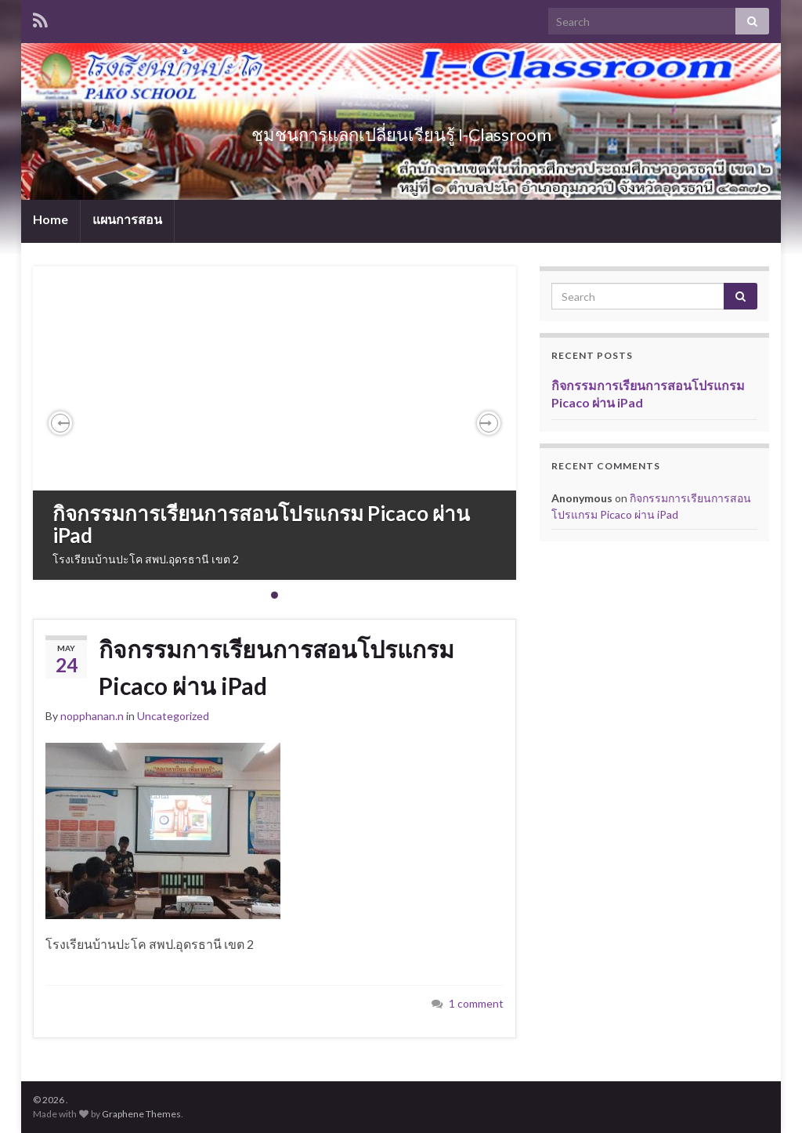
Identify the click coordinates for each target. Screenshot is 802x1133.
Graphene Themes (141, 1114)
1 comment (476, 1003)
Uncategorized (173, 715)
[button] (60, 423)
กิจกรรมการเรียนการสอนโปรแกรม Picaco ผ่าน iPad (261, 524)
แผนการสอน (127, 219)
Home (50, 219)
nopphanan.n (92, 715)
